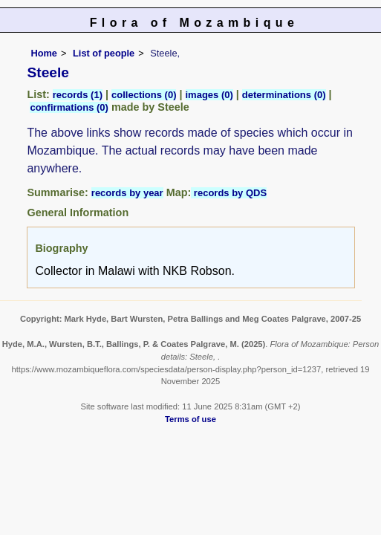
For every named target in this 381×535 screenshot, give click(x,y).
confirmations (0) (69, 107)
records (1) (77, 94)
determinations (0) (284, 94)
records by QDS (229, 192)
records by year (127, 192)
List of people (103, 53)
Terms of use (190, 419)
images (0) (209, 94)
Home (43, 53)
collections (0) (143, 94)
